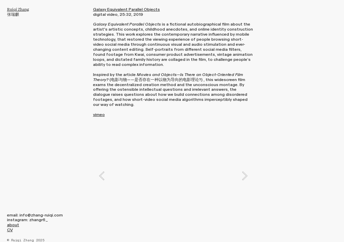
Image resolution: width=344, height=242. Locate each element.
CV (10, 230)
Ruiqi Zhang (18, 9)
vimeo (99, 114)
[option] (173, 175)
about (13, 225)
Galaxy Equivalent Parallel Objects (126, 9)
